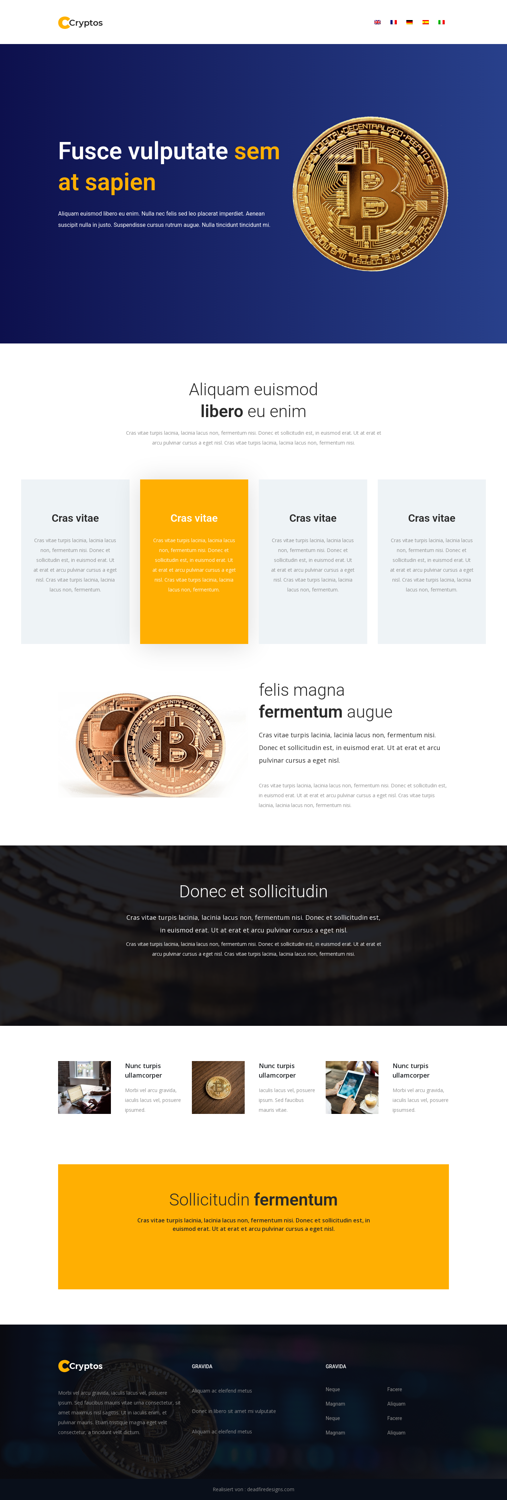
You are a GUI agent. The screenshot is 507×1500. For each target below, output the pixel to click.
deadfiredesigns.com (270, 1489)
